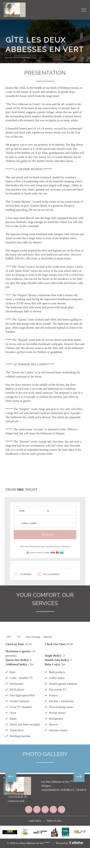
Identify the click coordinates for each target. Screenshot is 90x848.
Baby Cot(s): (53, 664)
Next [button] (79, 776)
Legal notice (35, 820)
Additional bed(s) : (17, 664)
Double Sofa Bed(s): (57, 660)
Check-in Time (14, 644)
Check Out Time (55, 644)
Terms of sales (54, 820)
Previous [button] (10, 776)
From (21, 510)
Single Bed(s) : (54, 655)
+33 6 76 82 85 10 (15, 797)
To (48, 510)
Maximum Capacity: (18, 651)
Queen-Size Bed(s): (17, 660)
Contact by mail (14, 801)
